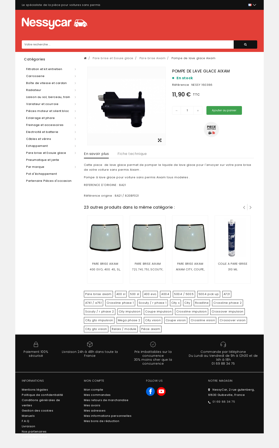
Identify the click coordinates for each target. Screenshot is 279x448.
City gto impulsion (99, 320)
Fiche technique (132, 153)
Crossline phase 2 (227, 303)
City (187, 303)
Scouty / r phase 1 (153, 303)
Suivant (250, 207)
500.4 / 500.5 (184, 294)
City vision (153, 320)
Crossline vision (203, 320)
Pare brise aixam (98, 294)
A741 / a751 (93, 303)
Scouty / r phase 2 (99, 311)
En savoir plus (96, 153)
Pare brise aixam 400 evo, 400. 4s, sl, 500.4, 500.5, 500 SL (105, 269)
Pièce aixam (150, 329)
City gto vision (96, 329)
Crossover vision (233, 320)
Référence (180, 85)
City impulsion (129, 311)
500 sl (134, 294)
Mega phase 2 (129, 320)
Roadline (202, 303)
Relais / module (124, 329)
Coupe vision (176, 320)
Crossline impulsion (191, 311)
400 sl (121, 294)
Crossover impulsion (227, 311)
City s (175, 303)
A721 (227, 294)
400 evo (150, 294)
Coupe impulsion (158, 311)
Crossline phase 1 (120, 303)
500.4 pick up (209, 294)
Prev (244, 207)
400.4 (165, 294)
